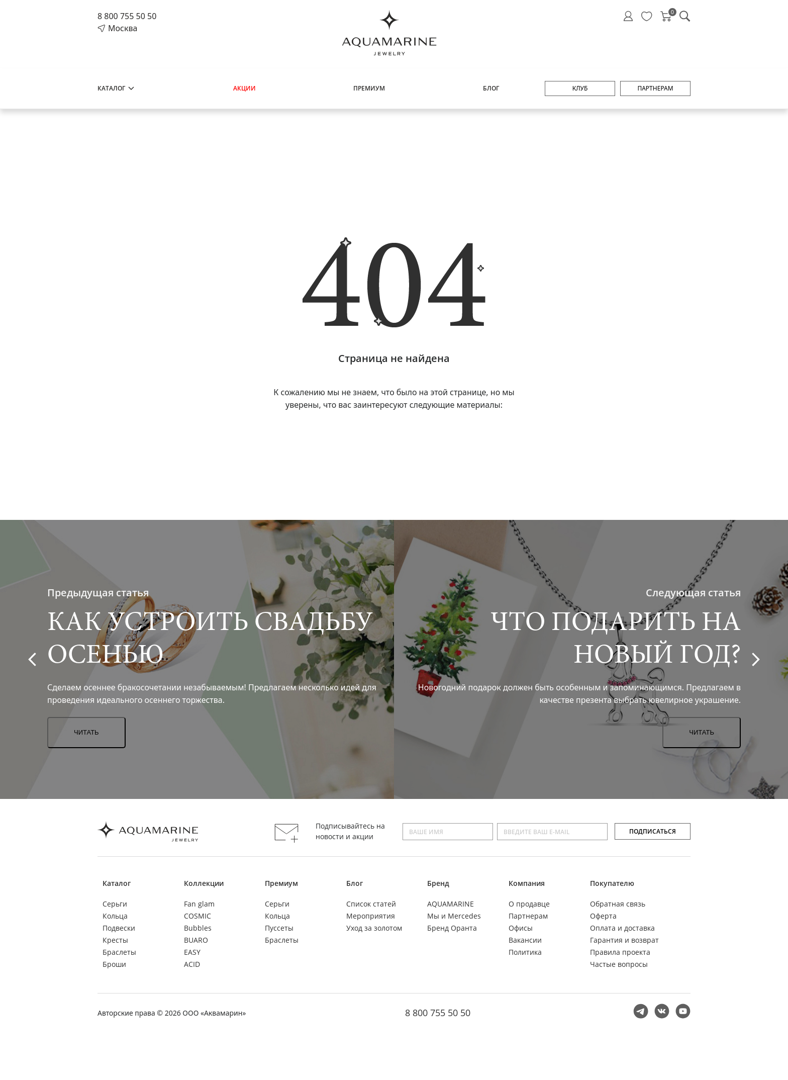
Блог (491, 88)
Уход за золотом (374, 928)
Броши (114, 964)
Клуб (580, 88)
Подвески (119, 928)
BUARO (196, 940)
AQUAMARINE (450, 904)
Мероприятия (370, 916)
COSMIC (197, 916)
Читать (86, 732)
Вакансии (525, 940)
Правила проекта (620, 952)
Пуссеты (279, 928)
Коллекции (204, 883)
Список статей (371, 904)
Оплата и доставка (622, 928)
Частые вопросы (619, 964)
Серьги (115, 904)
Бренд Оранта (452, 928)
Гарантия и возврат (624, 940)
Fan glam (199, 904)
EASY (192, 952)
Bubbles (198, 928)
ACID (192, 964)
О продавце (529, 904)
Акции (244, 88)
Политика (525, 952)
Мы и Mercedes (454, 916)
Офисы (521, 928)
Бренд (438, 883)
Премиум (369, 88)
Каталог (116, 88)
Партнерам (655, 88)
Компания (527, 883)
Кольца (115, 916)
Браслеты (119, 952)
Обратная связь (617, 904)
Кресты (115, 940)
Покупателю (612, 883)
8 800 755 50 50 (126, 16)
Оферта (603, 916)
